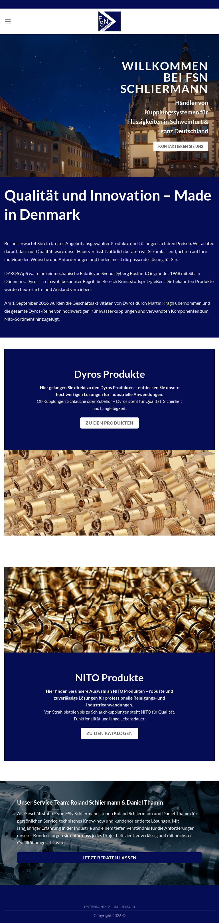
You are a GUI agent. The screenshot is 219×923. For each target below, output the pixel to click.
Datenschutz (97, 906)
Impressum (124, 906)
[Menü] (7, 21)
